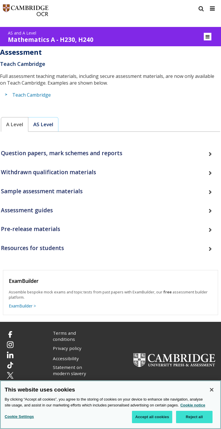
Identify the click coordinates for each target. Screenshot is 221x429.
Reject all (194, 417)
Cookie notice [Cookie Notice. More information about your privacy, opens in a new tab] (192, 405)
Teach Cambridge (31, 95)
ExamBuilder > (22, 306)
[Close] (211, 390)
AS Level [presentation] (43, 124)
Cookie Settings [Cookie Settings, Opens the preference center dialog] (19, 417)
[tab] (15, 124)
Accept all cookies (152, 417)
